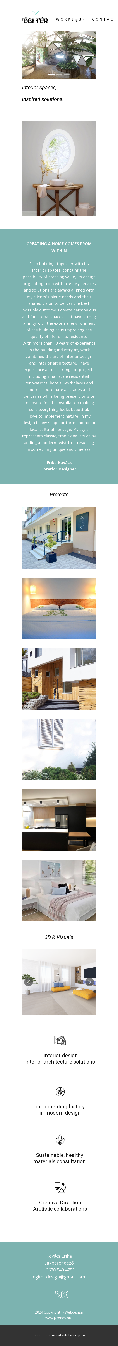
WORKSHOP (71, 19)
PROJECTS (36, 19)
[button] (28, 982)
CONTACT (105, 19)
